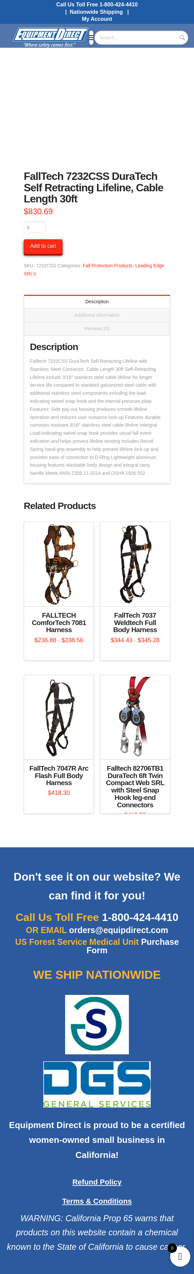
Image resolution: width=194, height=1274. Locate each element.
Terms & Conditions (97, 1201)
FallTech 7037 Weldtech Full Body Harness (135, 622)
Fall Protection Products (108, 265)
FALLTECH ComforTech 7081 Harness (59, 622)
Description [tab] (97, 301)
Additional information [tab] (97, 315)
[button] (91, 38)
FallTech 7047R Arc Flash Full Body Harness (59, 775)
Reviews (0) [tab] (97, 328)
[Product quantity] (35, 227)
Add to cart (43, 246)
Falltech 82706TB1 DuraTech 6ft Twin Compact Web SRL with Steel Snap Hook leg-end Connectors (135, 786)
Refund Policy (97, 1182)
